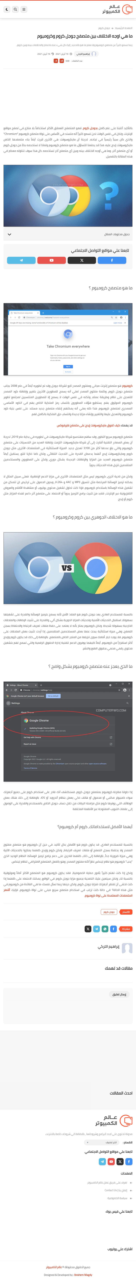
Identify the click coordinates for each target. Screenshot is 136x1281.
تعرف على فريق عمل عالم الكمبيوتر (109, 1182)
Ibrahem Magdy (83, 1274)
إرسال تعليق (119, 994)
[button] (113, 929)
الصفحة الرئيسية (123, 28)
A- (56, 61)
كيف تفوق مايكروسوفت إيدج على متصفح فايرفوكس (88, 425)
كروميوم (127, 385)
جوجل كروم (104, 28)
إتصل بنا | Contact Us (118, 1190)
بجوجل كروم (90, 128)
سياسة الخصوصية (119, 1198)
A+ (61, 61)
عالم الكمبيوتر (54, 1267)
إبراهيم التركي (83, 54)
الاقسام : (127, 1142)
